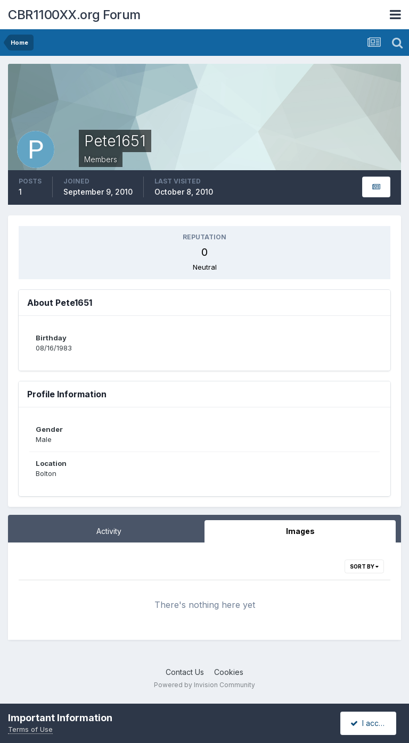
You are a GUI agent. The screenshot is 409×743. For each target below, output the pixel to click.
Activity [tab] (108, 531)
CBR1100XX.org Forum (74, 14)
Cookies (228, 672)
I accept (370, 723)
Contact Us (185, 672)
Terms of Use (30, 729)
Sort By (364, 566)
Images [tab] (300, 531)
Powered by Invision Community (204, 685)
